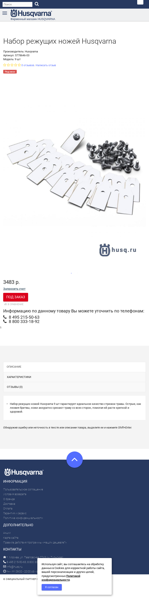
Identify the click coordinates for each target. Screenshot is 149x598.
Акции (7, 532)
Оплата (7, 508)
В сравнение (13, 304)
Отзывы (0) (15, 386)
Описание (14, 366)
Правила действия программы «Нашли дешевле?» (35, 542)
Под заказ (15, 297)
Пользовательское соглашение (23, 489)
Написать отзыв (46, 65)
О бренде (9, 499)
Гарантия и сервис (15, 513)
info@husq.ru (13, 566)
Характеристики (19, 377)
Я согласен (51, 587)
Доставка (9, 503)
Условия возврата (14, 494)
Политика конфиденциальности (23, 518)
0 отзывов (27, 65)
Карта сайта (10, 537)
